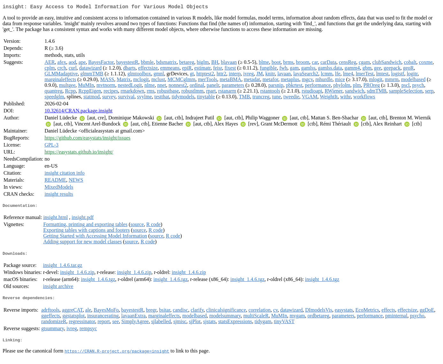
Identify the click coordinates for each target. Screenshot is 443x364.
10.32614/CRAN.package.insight (78, 112)
